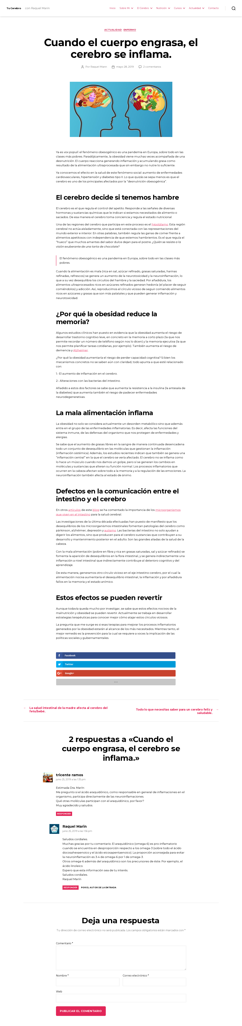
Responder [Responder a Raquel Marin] (70, 862)
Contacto (213, 8)
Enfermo (131, 30)
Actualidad (195, 8)
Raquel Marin (98, 67)
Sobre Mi (125, 8)
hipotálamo (160, 225)
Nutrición (161, 8)
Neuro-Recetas (92, 1017)
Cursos (178, 8)
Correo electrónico (136, 950)
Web (59, 966)
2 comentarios (152, 67)
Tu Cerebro (16, 8)
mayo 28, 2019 (125, 67)
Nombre (62, 950)
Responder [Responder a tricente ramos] (64, 789)
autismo (110, 531)
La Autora (71, 1017)
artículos (74, 510)
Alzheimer (80, 351)
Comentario (64, 918)
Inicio (113, 8)
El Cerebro (143, 8)
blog (96, 510)
